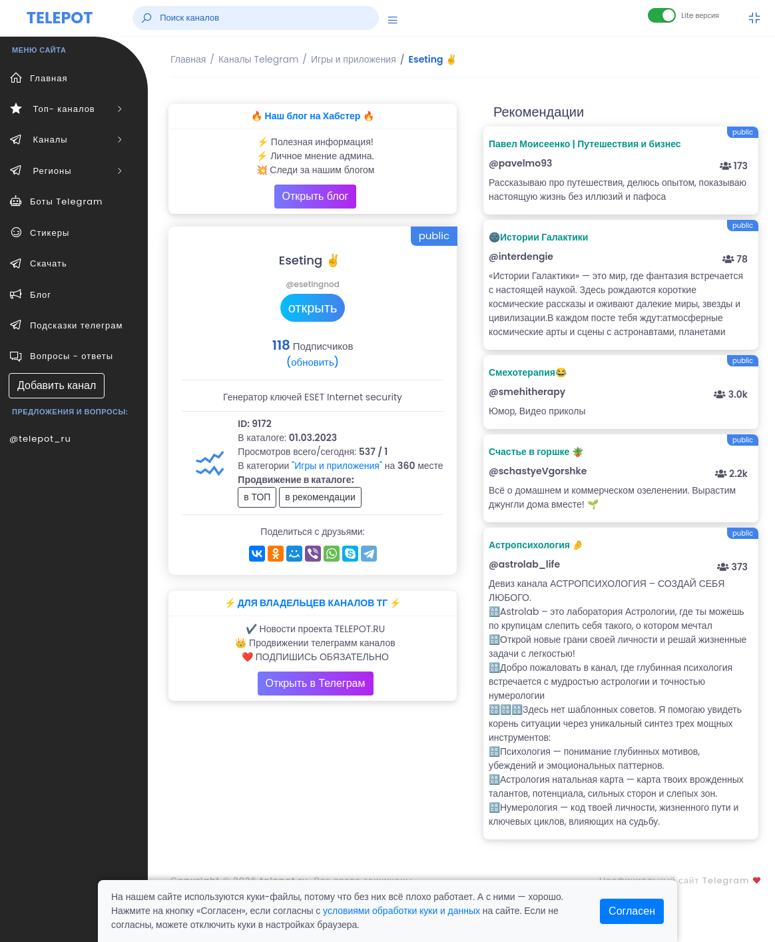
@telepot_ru (40, 438)
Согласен (632, 911)
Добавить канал (56, 385)
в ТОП (257, 497)
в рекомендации (320, 497)
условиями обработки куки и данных (401, 910)
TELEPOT (60, 18)
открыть (313, 307)
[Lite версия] (662, 15)
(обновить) (312, 362)
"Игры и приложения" (337, 465)
